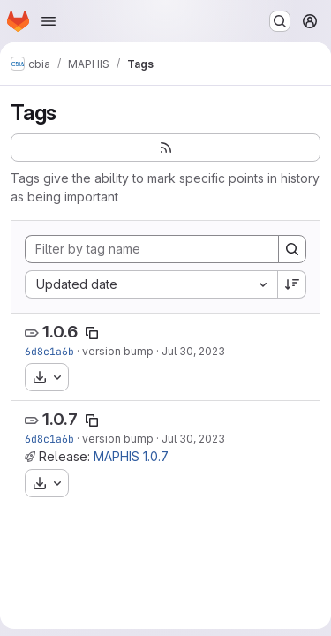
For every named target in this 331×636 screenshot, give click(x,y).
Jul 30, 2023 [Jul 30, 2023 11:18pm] (193, 351)
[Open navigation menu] (48, 21)
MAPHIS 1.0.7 (131, 456)
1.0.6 (60, 332)
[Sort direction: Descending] (292, 284)
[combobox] (151, 284)
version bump (118, 351)
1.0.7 (60, 419)
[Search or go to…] (279, 21)
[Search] (292, 249)
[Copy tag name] (91, 333)
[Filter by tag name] (152, 249)
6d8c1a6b (49, 351)
